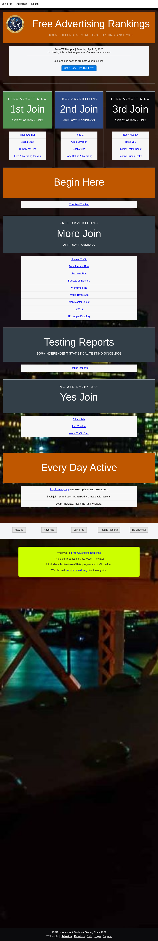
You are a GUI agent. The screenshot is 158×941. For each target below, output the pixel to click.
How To (19, 529)
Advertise (22, 4)
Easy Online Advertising (79, 156)
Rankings (79, 936)
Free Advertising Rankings (91, 23)
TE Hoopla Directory (79, 316)
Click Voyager (79, 142)
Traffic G (79, 134)
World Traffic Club (79, 433)
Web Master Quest (78, 302)
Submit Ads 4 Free (79, 266)
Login (97, 936)
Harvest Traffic (79, 259)
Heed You (130, 142)
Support (107, 936)
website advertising (76, 570)
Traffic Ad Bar (27, 134)
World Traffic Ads (79, 295)
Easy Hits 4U (130, 134)
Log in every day (59, 489)
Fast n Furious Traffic (130, 156)
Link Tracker (79, 426)
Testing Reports (79, 368)
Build (89, 936)
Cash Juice (79, 149)
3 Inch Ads (79, 419)
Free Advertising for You (27, 156)
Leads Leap (27, 142)
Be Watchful (139, 529)
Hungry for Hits (27, 149)
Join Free (7, 4)
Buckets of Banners (79, 280)
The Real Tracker (79, 204)
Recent (35, 4)
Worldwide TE (79, 287)
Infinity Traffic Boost (130, 149)
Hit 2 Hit (79, 309)
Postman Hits (78, 273)
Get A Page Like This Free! (79, 68)
